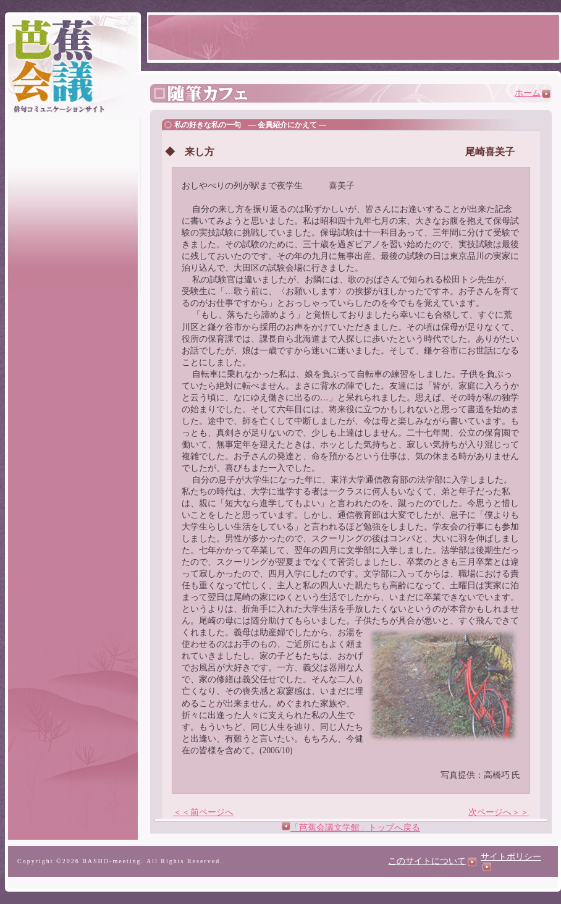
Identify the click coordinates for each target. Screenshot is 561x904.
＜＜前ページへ (203, 812)
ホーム (532, 93)
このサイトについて (432, 861)
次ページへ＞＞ (498, 812)
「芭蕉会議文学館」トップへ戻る (355, 827)
